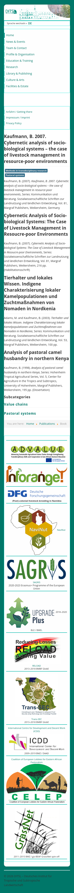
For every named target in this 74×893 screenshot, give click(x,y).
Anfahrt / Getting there (19, 112)
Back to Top (62, 876)
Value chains (16, 404)
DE (30, 23)
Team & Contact (16, 48)
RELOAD (36, 665)
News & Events (15, 42)
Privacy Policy (14, 123)
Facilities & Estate (17, 86)
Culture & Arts (15, 80)
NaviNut (36, 529)
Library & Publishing (19, 73)
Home (10, 35)
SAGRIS (36, 582)
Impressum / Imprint (18, 117)
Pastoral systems (15, 175)
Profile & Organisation (20, 54)
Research (12, 67)
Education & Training (19, 60)
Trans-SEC (36, 719)
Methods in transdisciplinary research (26, 170)
